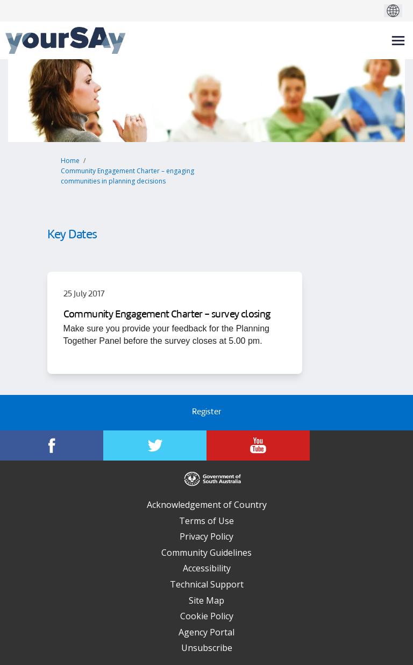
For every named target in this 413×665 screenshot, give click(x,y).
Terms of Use (206, 521)
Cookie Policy (206, 616)
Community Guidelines (206, 552)
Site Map (206, 600)
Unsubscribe (206, 648)
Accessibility (207, 568)
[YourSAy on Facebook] (51, 445)
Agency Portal (206, 632)
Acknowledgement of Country (207, 505)
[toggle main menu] (398, 40)
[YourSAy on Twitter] (154, 445)
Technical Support (207, 584)
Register (206, 412)
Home (70, 160)
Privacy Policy (206, 536)
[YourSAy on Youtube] (258, 445)
